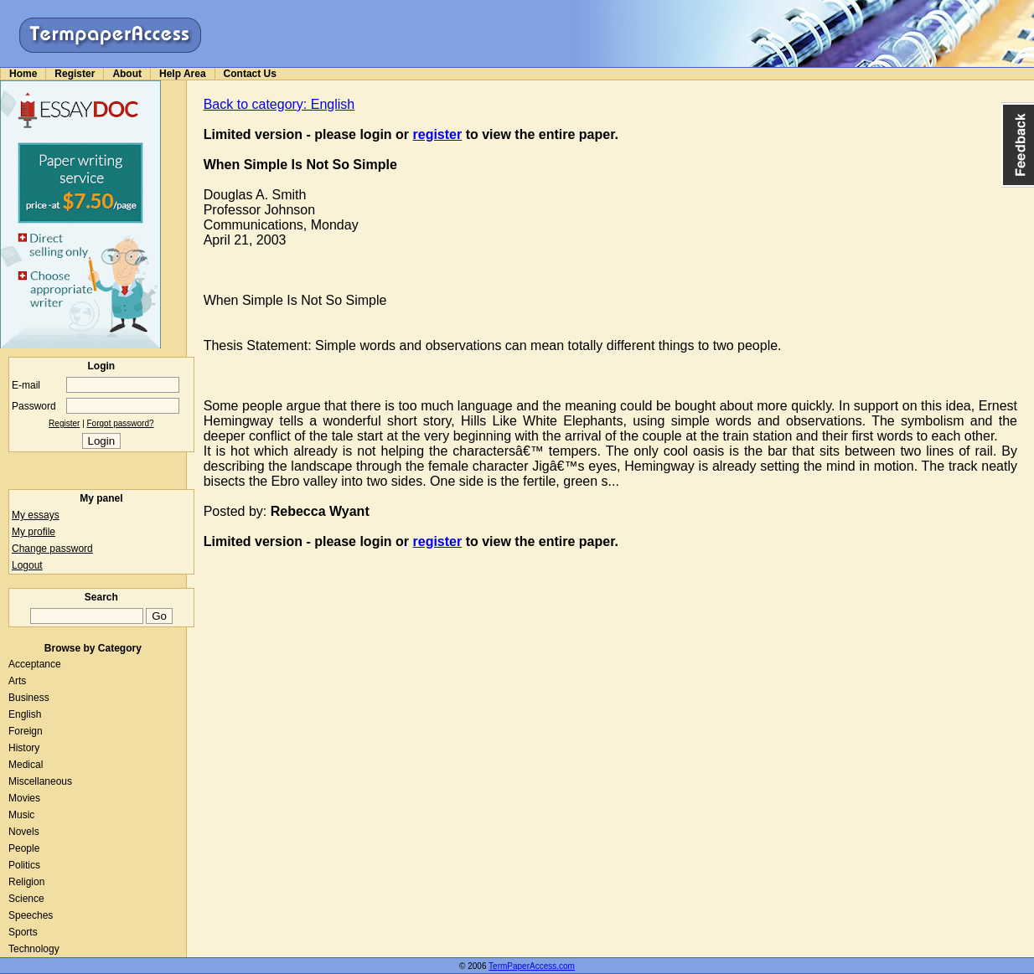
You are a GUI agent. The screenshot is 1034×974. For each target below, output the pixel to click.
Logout (27, 565)
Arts (17, 681)
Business (28, 697)
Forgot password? (120, 423)
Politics (24, 865)
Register (74, 74)
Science (26, 898)
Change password (52, 548)
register (438, 134)
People (23, 848)
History (23, 748)
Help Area (182, 74)
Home (23, 74)
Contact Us (250, 74)
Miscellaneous (40, 781)
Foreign (25, 731)
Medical (25, 764)
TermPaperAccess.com (532, 966)
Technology (33, 949)
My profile (33, 532)
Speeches (30, 915)
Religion (26, 882)
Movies (24, 798)
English (24, 714)
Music (21, 815)
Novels (23, 831)
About (127, 74)
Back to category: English (279, 104)
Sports (23, 932)
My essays (35, 515)
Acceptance (34, 664)
